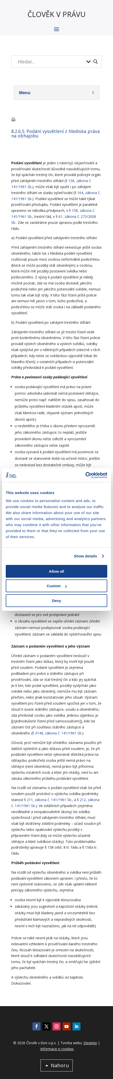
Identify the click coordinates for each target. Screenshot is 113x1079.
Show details (85, 556)
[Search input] (51, 61)
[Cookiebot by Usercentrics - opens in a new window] (85, 475)
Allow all (56, 571)
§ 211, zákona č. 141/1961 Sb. (48, 799)
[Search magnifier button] (95, 61)
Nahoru (60, 1065)
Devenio (90, 1042)
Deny (56, 600)
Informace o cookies (57, 1048)
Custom (57, 586)
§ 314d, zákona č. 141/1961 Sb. (57, 733)
